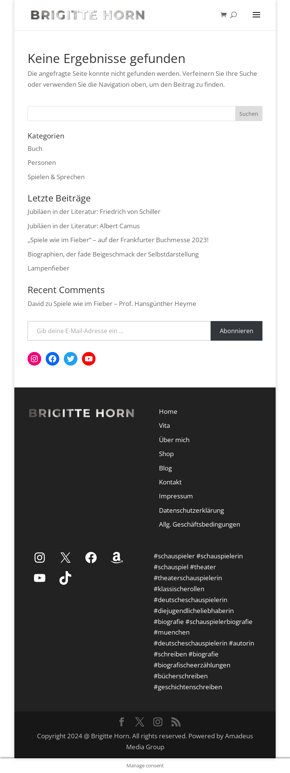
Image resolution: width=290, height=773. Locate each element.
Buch (35, 148)
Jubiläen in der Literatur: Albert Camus (84, 225)
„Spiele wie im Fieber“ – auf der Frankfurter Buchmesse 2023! (118, 239)
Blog (165, 468)
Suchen (248, 113)
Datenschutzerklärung (191, 510)
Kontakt (170, 482)
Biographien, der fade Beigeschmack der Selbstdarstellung (113, 254)
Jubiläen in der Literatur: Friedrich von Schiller (94, 211)
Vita (164, 425)
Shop (166, 453)
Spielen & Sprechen (56, 176)
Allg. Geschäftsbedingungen (199, 524)
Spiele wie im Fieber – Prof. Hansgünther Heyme (125, 303)
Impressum (176, 496)
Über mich (174, 439)
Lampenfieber (48, 268)
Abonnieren (236, 331)
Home (168, 411)
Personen (42, 162)
